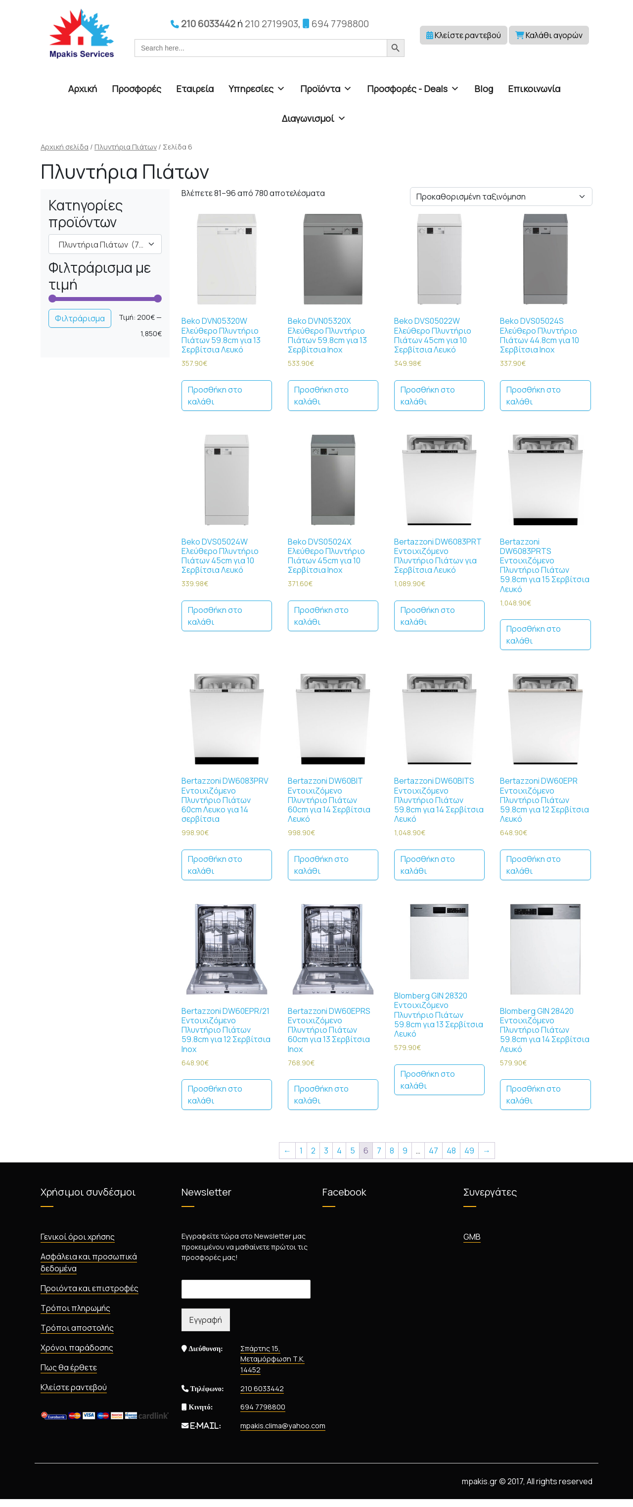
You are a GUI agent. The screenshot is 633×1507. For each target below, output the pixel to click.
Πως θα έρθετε (69, 1367)
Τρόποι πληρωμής (75, 1308)
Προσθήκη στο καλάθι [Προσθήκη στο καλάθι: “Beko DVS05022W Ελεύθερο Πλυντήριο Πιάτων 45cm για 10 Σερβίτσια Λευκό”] (428, 395)
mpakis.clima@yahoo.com (282, 1425)
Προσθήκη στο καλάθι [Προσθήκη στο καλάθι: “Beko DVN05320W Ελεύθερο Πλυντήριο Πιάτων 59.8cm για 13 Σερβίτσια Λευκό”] (215, 395)
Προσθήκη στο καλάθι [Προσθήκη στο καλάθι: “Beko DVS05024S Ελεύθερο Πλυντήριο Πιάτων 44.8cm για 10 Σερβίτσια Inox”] (533, 395)
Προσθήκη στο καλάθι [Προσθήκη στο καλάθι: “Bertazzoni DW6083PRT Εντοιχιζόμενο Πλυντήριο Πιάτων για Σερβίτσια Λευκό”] (428, 615)
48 (451, 1150)
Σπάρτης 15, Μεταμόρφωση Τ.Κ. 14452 (272, 1359)
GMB (472, 1236)
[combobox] (105, 244)
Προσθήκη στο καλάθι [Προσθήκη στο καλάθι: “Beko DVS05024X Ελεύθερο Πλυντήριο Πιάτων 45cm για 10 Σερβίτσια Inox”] (321, 615)
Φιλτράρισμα (80, 318)
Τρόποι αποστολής (77, 1327)
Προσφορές (136, 89)
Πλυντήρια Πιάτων (125, 146)
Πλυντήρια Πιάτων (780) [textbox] (105, 244)
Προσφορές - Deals (413, 88)
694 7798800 (336, 23)
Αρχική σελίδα (65, 146)
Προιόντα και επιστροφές (89, 1288)
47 (433, 1150)
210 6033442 (203, 23)
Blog (483, 89)
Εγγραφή (205, 1319)
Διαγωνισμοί (314, 118)
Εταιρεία (195, 89)
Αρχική (82, 89)
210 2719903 (271, 23)
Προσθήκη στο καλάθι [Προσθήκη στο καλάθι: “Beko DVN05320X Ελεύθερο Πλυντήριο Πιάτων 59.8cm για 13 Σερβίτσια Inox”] (321, 395)
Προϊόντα (326, 88)
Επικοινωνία (534, 89)
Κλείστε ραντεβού (463, 35)
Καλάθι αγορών (549, 35)
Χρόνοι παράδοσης (77, 1347)
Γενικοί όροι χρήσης (78, 1236)
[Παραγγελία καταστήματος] (501, 196)
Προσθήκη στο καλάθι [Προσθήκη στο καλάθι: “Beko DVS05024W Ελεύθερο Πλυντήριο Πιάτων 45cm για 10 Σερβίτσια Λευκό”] (215, 615)
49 (469, 1150)
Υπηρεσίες (256, 88)
